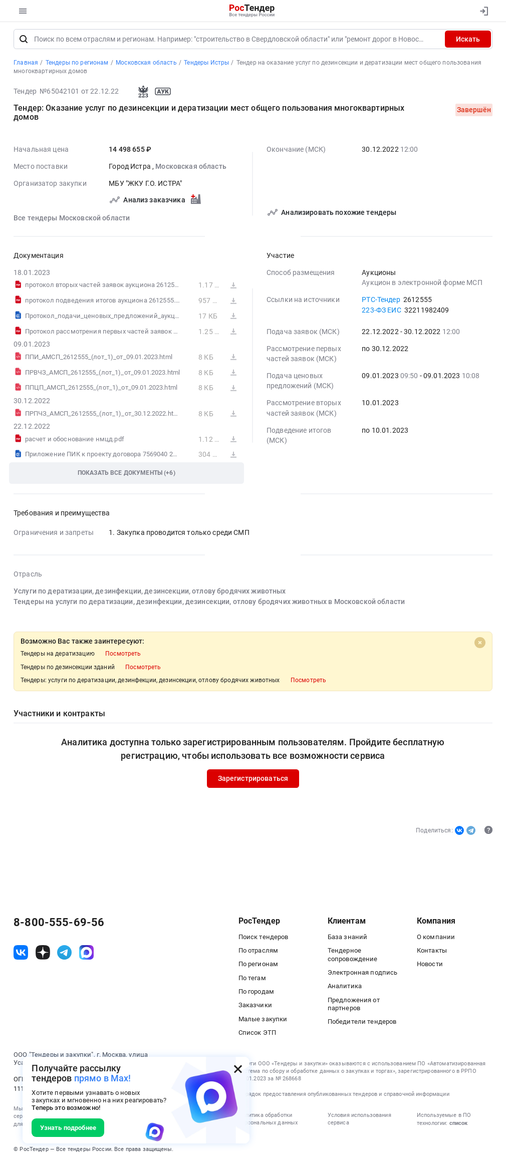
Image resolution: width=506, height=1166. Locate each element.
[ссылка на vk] (21, 954)
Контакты (432, 952)
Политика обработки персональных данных (268, 1121)
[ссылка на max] (86, 954)
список (458, 1125)
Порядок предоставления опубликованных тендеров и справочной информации (343, 1096)
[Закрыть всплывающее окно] (238, 1069)
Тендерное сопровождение (353, 956)
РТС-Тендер (381, 302)
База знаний (348, 939)
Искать (468, 41)
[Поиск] (24, 41)
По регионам (258, 966)
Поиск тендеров (263, 939)
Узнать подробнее (68, 1127)
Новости (430, 966)
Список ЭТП (257, 1034)
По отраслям (258, 952)
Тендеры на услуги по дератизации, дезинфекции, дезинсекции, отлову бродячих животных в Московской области (209, 604)
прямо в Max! (102, 1078)
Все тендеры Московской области (72, 220)
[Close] (479, 644)
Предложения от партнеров (354, 1006)
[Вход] (482, 11)
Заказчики (255, 1007)
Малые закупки (263, 1021)
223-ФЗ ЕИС (381, 312)
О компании (436, 939)
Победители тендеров (362, 1023)
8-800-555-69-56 (59, 925)
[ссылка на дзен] (43, 954)
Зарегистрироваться (253, 780)
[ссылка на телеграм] (64, 954)
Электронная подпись (363, 974)
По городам (256, 993)
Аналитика (345, 988)
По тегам (252, 980)
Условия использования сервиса (359, 1121)
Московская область (190, 168)
